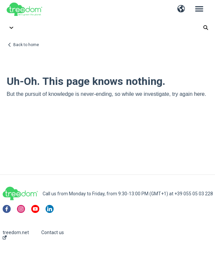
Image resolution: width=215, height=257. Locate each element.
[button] (181, 9)
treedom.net (16, 234)
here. (200, 94)
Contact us (52, 232)
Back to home (26, 44)
